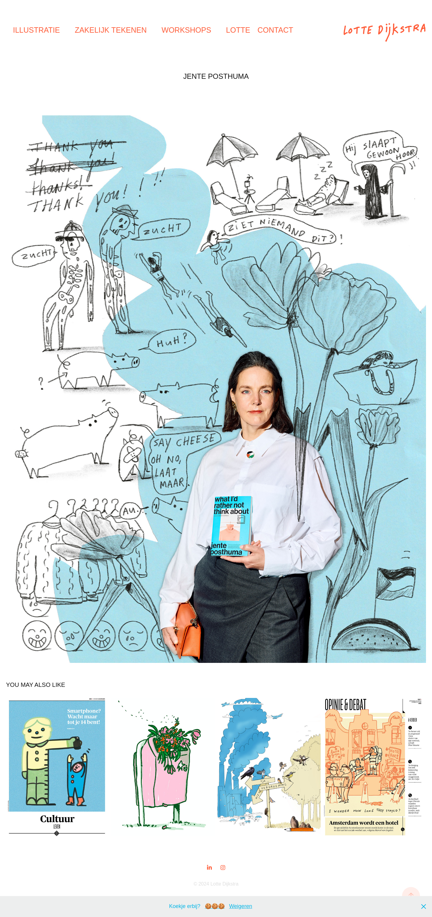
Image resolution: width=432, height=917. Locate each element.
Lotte (238, 30)
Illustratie (36, 30)
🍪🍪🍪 (215, 906)
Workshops (186, 30)
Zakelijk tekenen (111, 30)
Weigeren (240, 906)
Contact (275, 30)
